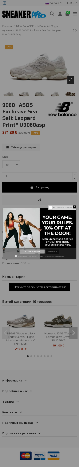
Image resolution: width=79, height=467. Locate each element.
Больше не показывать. (62, 208)
